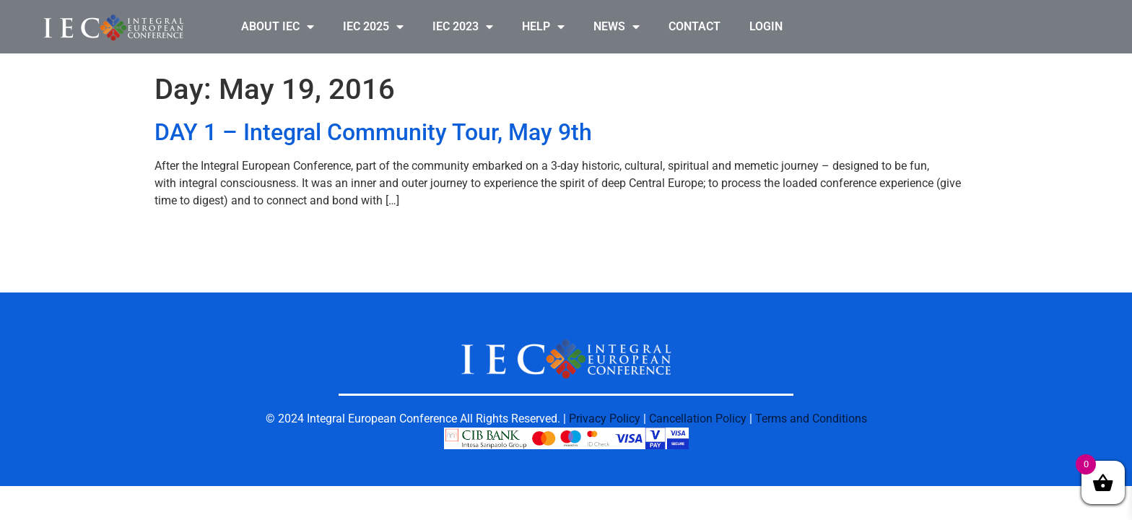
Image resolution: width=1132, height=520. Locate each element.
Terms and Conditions (811, 418)
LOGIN (766, 26)
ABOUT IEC (277, 27)
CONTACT (694, 26)
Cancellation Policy (697, 418)
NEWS (616, 27)
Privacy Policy (604, 418)
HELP (543, 27)
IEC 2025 (373, 27)
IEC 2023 (462, 27)
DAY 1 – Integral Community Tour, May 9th (373, 132)
